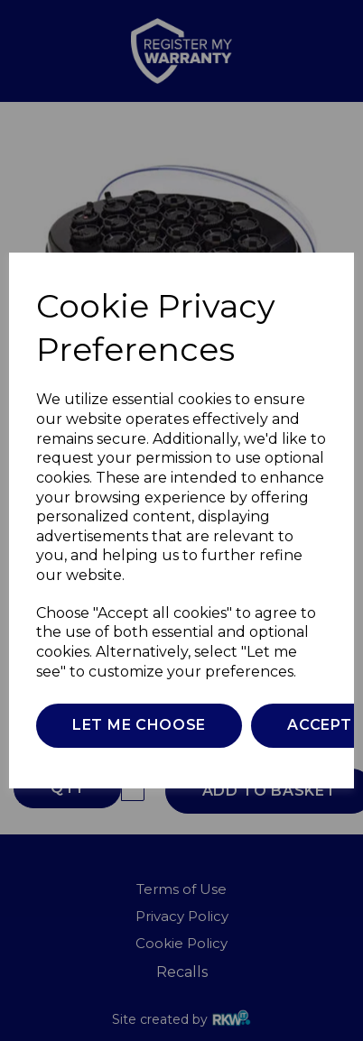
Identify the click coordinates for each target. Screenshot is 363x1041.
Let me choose (139, 724)
